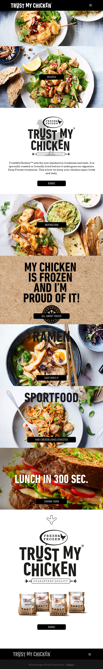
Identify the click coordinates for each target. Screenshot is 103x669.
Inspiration (51, 225)
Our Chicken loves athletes (51, 439)
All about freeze (52, 316)
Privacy (70, 665)
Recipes (51, 77)
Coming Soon (51, 501)
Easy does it (51, 378)
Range (51, 183)
